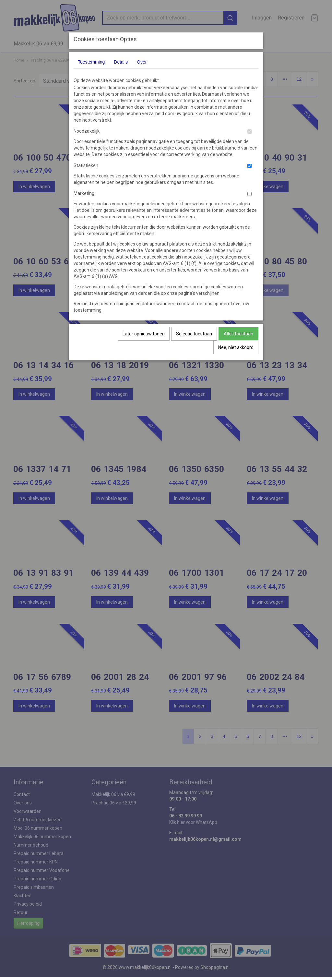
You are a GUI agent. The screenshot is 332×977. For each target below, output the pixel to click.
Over (142, 62)
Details (121, 62)
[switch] (249, 131)
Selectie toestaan (194, 333)
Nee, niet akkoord (236, 347)
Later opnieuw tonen (144, 333)
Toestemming (91, 62)
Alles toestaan (238, 333)
